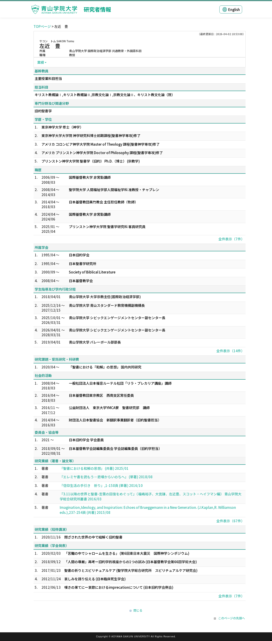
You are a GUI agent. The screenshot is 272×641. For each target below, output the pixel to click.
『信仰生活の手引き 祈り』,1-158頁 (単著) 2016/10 (101, 485)
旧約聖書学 (43, 110)
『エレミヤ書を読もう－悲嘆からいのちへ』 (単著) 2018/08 (106, 476)
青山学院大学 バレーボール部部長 (95, 342)
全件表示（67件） (230, 520)
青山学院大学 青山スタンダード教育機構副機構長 (107, 305)
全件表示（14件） (230, 350)
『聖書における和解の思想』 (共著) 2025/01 (94, 468)
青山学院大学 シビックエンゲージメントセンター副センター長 (117, 317)
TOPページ (42, 26)
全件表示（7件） (231, 238)
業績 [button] (40, 62)
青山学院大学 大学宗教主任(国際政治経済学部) (105, 296)
